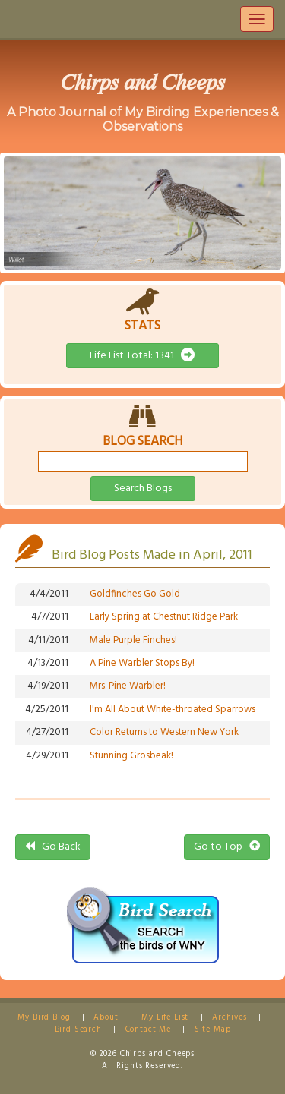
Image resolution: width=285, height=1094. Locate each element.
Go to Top (227, 847)
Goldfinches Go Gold (135, 594)
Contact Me (148, 1029)
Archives (229, 1017)
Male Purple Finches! (133, 640)
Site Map (213, 1029)
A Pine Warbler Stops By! (142, 663)
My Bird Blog (43, 1017)
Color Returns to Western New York (164, 732)
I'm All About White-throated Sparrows (172, 709)
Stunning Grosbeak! (131, 756)
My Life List (164, 1017)
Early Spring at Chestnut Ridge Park (164, 617)
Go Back (53, 847)
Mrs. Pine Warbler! (128, 686)
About (105, 1017)
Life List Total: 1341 (142, 355)
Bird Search (78, 1029)
